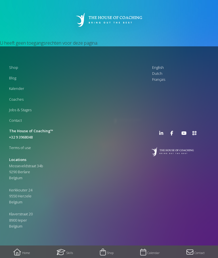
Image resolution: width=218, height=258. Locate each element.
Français (158, 79)
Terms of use (20, 147)
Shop (13, 67)
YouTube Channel (184, 134)
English (158, 67)
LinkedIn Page (162, 134)
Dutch (157, 73)
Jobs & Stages (20, 109)
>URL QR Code (195, 134)
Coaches (16, 99)
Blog (12, 78)
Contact (15, 120)
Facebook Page (173, 134)
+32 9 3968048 (21, 137)
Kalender (16, 88)
